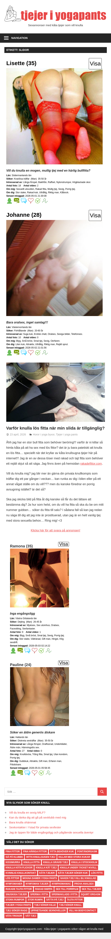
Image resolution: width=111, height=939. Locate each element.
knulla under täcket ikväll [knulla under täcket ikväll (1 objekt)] (78, 874)
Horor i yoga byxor (44, 440)
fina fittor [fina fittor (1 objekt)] (13, 858)
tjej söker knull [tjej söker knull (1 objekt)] (70, 911)
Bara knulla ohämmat (22, 828)
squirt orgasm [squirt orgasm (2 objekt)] (91, 901)
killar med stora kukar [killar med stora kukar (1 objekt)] (74, 863)
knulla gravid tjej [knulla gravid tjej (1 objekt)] (55, 868)
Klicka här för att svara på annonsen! (55, 536)
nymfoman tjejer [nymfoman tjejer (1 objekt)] (37, 890)
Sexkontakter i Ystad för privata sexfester (35, 833)
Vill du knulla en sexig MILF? (27, 818)
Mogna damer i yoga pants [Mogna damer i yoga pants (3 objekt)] (40, 884)
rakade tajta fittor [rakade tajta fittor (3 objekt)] (19, 895)
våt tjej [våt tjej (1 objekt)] (30, 922)
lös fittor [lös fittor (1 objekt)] (12, 884)
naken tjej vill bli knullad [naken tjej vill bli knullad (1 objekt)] (78, 884)
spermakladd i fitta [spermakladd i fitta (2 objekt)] (64, 901)
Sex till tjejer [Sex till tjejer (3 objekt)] (91, 895)
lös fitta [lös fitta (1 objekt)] (97, 879)
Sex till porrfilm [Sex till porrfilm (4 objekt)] (67, 895)
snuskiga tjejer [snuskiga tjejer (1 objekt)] (16, 901)
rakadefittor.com (91, 470)
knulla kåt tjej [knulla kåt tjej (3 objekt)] (46, 874)
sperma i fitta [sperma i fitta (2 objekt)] (39, 901)
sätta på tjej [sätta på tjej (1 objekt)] (54, 906)
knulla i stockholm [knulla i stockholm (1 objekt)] (84, 868)
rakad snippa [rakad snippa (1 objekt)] (43, 895)
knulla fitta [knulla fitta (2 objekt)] (32, 868)
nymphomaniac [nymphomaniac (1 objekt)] (61, 890)
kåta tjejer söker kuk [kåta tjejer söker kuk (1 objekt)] (73, 879)
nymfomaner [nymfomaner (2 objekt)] (14, 890)
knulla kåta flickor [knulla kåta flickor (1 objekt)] (19, 874)
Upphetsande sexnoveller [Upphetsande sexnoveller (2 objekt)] (48, 916)
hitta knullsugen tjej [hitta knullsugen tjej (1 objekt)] (40, 863)
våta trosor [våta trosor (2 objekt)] (14, 922)
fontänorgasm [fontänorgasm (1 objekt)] (87, 858)
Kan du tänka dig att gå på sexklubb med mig (37, 823)
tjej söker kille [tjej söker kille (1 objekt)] (45, 911)
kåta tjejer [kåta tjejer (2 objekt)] (47, 879)
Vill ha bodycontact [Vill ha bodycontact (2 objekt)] (82, 916)
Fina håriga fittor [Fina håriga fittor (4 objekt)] (35, 858)
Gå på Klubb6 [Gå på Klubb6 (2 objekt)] (14, 863)
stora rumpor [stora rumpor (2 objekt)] (15, 906)
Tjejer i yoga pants (67, 440)
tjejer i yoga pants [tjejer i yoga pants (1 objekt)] (18, 911)
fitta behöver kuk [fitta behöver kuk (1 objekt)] (62, 858)
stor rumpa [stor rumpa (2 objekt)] (35, 906)
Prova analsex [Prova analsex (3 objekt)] (84, 890)
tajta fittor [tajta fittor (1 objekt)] (75, 906)
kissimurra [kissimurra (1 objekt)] (13, 868)
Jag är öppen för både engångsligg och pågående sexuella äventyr (51, 838)
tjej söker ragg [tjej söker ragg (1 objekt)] (16, 916)
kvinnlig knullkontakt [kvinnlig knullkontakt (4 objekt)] (21, 879)
